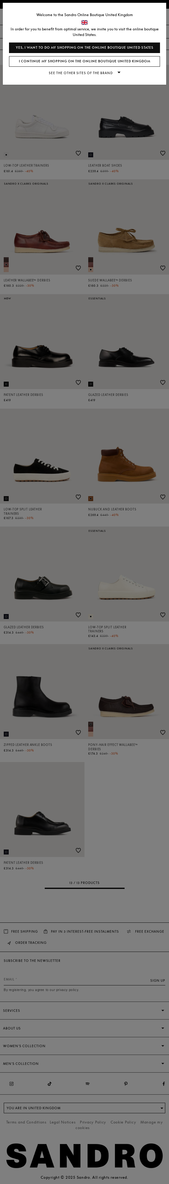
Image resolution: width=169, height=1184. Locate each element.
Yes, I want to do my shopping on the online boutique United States (84, 48)
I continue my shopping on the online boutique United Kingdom (84, 61)
